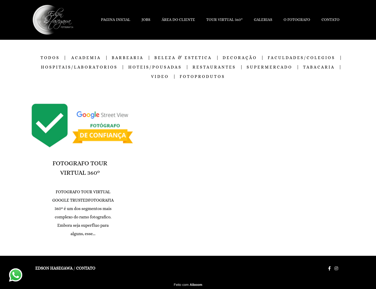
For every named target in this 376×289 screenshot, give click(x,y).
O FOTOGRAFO (297, 19)
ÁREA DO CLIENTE (178, 19)
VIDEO (160, 77)
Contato (85, 268)
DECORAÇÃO (240, 58)
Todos (50, 58)
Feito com (188, 285)
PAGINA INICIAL (115, 19)
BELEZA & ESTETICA (183, 58)
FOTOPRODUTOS (202, 77)
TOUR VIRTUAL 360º (224, 19)
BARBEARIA (128, 58)
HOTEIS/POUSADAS (155, 67)
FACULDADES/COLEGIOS (301, 58)
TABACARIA (319, 67)
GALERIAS (263, 19)
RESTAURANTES (214, 67)
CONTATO (330, 19)
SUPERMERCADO (269, 67)
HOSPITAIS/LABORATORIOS (79, 67)
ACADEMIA (86, 58)
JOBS (146, 19)
